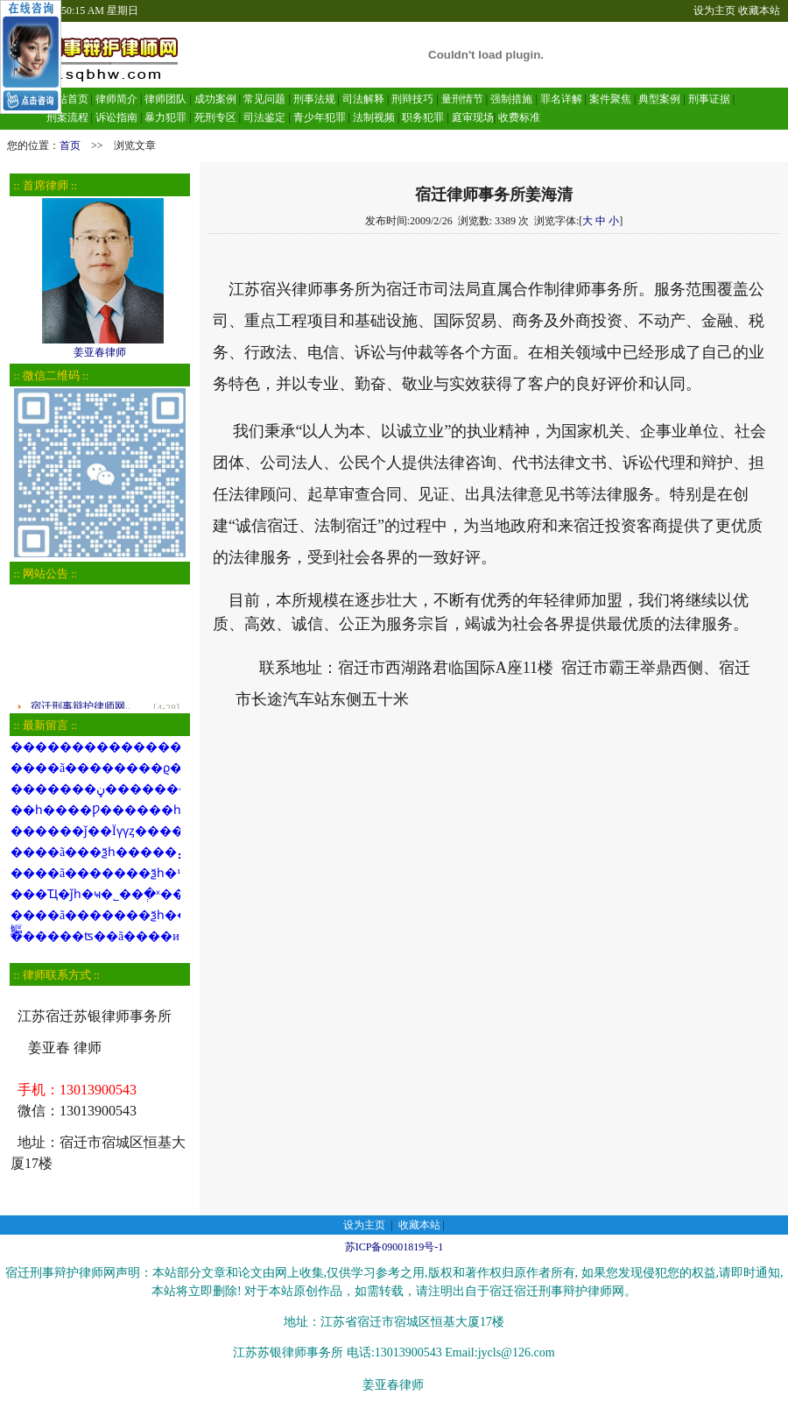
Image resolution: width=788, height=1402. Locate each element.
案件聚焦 (610, 99)
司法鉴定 (264, 117)
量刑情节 (462, 99)
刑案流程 (67, 117)
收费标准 (519, 117)
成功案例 (215, 99)
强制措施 (511, 99)
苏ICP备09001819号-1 (394, 1247)
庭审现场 (473, 117)
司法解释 (363, 99)
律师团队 (164, 99)
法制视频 (374, 117)
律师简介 (116, 99)
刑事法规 (314, 99)
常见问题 (264, 99)
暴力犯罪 (165, 117)
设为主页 (714, 10)
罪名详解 (561, 99)
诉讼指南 (116, 117)
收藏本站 (759, 10)
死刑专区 (215, 117)
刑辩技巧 (412, 99)
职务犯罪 (423, 117)
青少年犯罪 (319, 117)
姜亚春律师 (100, 346)
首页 (70, 145)
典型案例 (659, 99)
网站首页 (67, 99)
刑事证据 (709, 99)
